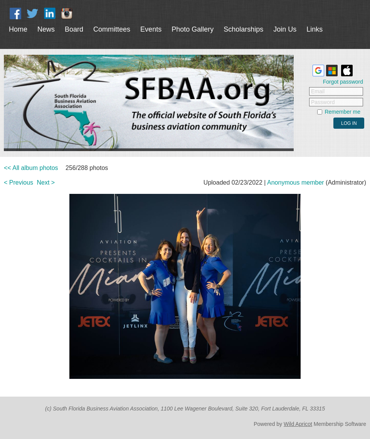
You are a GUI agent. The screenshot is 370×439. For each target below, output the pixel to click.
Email (318, 91)
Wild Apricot (298, 424)
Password (323, 102)
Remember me (342, 112)
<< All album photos (31, 168)
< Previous (18, 182)
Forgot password (343, 82)
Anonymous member (295, 182)
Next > (46, 182)
